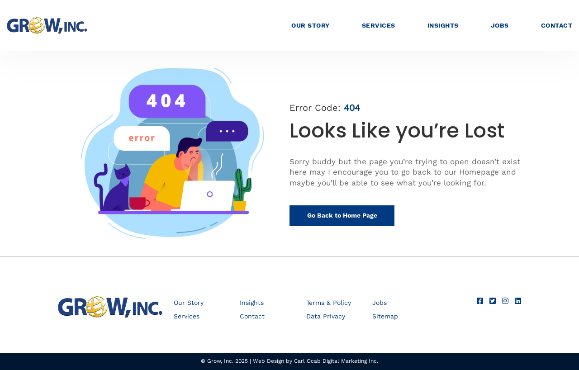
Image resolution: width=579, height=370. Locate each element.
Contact (557, 25)
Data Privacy (325, 316)
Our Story (310, 25)
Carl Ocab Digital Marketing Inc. (336, 361)
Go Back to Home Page (342, 215)
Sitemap (385, 316)
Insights (443, 25)
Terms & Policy (328, 302)
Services (378, 25)
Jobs (500, 25)
